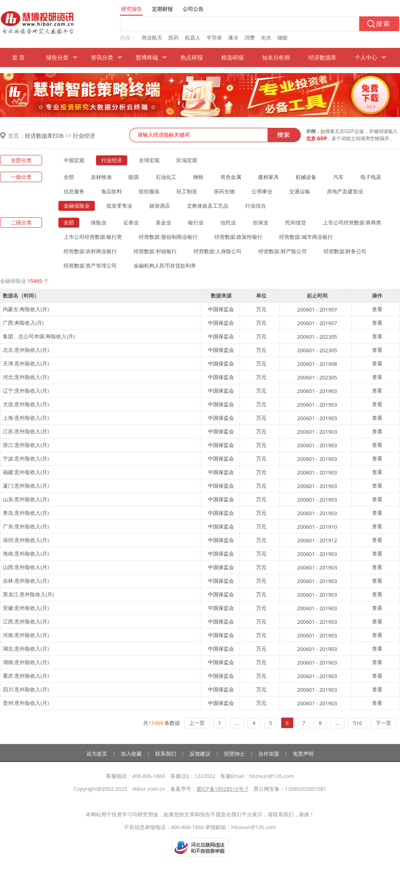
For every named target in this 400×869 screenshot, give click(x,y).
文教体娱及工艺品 (207, 205)
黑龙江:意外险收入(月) (28, 594)
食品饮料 (111, 191)
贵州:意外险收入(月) (26, 702)
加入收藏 (131, 753)
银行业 (196, 222)
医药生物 (224, 191)
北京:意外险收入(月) (26, 349)
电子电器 (370, 177)
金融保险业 (77, 205)
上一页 (197, 722)
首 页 (18, 57)
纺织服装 (149, 191)
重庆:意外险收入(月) (26, 675)
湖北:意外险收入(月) (26, 648)
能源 (133, 177)
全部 (69, 177)
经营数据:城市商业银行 (305, 236)
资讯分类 (102, 57)
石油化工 (166, 177)
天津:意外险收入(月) (26, 363)
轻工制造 (186, 191)
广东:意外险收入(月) (26, 526)
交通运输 (299, 191)
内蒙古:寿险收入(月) (26, 309)
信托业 (228, 222)
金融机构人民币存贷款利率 (165, 265)
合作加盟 (268, 753)
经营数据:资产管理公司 (90, 265)
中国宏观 (74, 160)
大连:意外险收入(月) (26, 404)
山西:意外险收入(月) (26, 567)
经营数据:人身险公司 (218, 251)
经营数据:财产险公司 (282, 251)
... (237, 722)
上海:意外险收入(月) (26, 417)
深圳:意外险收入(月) (26, 540)
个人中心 (366, 57)
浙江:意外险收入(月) (26, 444)
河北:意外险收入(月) (26, 377)
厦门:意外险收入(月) (26, 485)
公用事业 (262, 191)
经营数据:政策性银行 (238, 236)
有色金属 (230, 177)
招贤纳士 (234, 753)
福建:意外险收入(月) (26, 472)
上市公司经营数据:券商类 (352, 222)
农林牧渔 (101, 177)
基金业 (163, 222)
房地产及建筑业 (345, 191)
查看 (377, 309)
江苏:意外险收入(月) (26, 431)
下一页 (383, 722)
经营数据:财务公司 (345, 251)
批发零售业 (119, 205)
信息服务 (74, 191)
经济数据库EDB (44, 135)
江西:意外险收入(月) (26, 621)
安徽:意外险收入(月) (26, 607)
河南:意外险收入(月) (26, 635)
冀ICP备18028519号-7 (222, 788)
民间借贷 (295, 222)
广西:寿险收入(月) (23, 322)
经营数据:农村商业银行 (90, 251)
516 (357, 722)
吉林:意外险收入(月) (26, 580)
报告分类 (57, 57)
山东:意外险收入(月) (26, 499)
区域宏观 (186, 160)
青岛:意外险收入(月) (26, 512)
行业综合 (255, 205)
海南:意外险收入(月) (26, 553)
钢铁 (198, 177)
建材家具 (268, 177)
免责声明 (303, 753)
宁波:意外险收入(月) (26, 458)
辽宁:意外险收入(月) (26, 390)
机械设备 (306, 177)
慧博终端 (147, 57)
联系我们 (165, 753)
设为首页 (96, 753)
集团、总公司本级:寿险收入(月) (39, 336)
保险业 (98, 222)
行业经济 (84, 135)
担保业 (260, 222)
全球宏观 (149, 160)
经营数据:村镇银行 (155, 251)
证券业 (131, 222)
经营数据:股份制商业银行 (168, 236)
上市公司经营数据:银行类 (93, 236)
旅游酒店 (159, 205)
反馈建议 (200, 753)
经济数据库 (322, 57)
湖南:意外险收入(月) (26, 662)
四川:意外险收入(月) (26, 689)
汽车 (338, 177)
